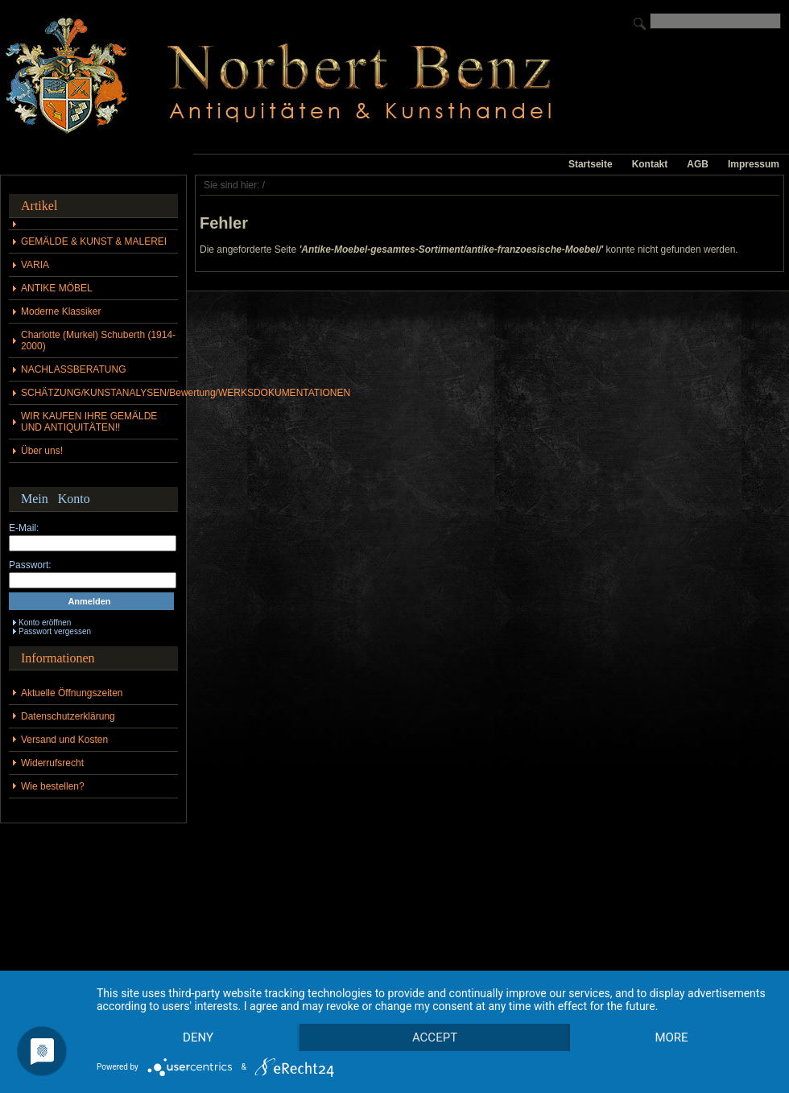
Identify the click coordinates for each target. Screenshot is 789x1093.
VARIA (35, 264)
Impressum (753, 164)
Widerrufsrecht (52, 763)
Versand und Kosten (64, 739)
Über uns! (42, 450)
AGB (697, 164)
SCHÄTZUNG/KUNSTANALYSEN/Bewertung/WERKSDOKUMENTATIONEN (99, 392)
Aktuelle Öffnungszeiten (72, 693)
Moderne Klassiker (61, 311)
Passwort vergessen (55, 631)
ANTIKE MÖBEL (57, 288)
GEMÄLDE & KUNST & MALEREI (94, 241)
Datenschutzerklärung (68, 716)
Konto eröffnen (45, 622)
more (200, 1036)
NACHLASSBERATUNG (73, 369)
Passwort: (30, 565)
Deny (200, 1009)
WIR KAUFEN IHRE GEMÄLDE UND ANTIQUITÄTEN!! (89, 421)
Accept (441, 1009)
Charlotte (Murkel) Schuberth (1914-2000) (98, 340)
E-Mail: (24, 528)
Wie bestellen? (53, 786)
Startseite (590, 164)
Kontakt (650, 164)
